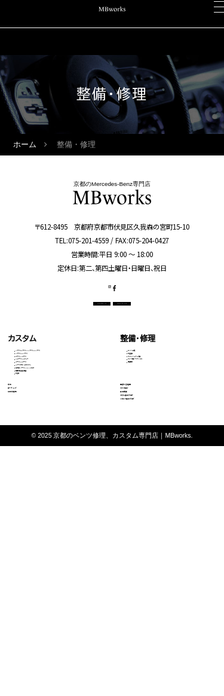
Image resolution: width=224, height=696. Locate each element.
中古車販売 (27, 577)
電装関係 (141, 438)
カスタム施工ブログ (153, 595)
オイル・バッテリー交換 (158, 409)
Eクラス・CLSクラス (43, 420)
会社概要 (135, 577)
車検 (15, 541)
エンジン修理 (146, 380)
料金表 (25, 517)
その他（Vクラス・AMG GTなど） (56, 482)
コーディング (30, 559)
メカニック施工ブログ (156, 613)
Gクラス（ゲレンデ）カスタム (53, 463)
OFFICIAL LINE (153, 324)
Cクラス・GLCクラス (44, 405)
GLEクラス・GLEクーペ (47, 434)
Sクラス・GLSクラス (44, 448)
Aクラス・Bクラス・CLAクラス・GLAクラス (58, 385)
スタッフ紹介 (142, 559)
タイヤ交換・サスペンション (164, 423)
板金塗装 (141, 395)
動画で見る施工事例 (44, 502)
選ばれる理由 (143, 541)
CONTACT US (68, 324)
